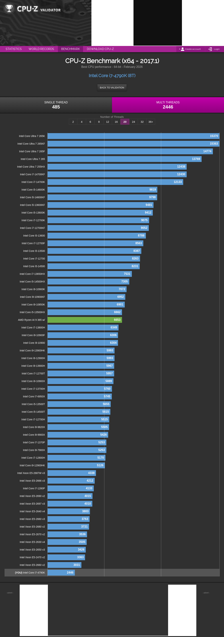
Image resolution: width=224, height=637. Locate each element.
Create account (193, 49)
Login (217, 49)
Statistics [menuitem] (14, 49)
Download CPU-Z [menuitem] (100, 49)
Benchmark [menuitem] (70, 49)
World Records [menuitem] (41, 49)
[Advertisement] (157, 23)
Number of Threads (112, 116)
